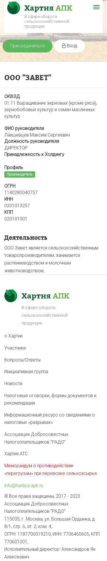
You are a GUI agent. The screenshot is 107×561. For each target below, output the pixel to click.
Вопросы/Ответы (22, 360)
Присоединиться (27, 45)
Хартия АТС (16, 453)
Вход (69, 45)
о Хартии (13, 336)
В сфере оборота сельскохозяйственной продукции (47, 21)
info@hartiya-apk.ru (23, 485)
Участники (15, 348)
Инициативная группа (26, 371)
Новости (13, 383)
